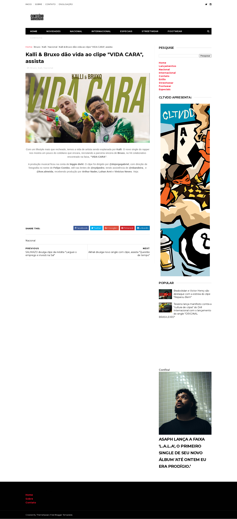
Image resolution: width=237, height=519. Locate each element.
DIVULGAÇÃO (66, 4)
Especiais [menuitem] (165, 89)
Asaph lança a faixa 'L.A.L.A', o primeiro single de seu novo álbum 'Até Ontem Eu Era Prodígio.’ (182, 453)
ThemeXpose (43, 515)
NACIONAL (76, 31)
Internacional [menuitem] (167, 72)
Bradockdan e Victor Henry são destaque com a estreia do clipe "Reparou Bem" (192, 294)
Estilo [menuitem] (162, 79)
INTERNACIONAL (101, 31)
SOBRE (38, 4)
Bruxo (37, 47)
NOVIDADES (53, 31)
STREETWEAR (150, 31)
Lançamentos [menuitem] (167, 66)
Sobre (29, 498)
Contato (31, 502)
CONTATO (50, 4)
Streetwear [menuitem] (166, 82)
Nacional (52, 47)
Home (33, 31)
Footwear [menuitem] (165, 86)
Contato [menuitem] (164, 76)
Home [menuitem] (162, 62)
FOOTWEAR (175, 31)
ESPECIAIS (126, 31)
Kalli (44, 47)
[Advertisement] (185, 344)
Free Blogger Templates (61, 515)
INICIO (29, 4)
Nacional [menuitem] (164, 69)
